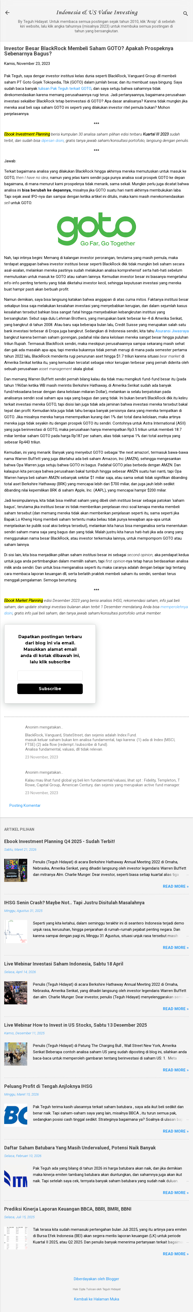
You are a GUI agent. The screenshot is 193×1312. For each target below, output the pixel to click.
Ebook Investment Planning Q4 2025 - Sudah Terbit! (59, 841)
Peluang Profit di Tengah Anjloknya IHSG (48, 1086)
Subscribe (50, 688)
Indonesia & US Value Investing (96, 12)
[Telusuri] (186, 14)
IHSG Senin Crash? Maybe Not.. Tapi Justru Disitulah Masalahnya (74, 902)
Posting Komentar (25, 805)
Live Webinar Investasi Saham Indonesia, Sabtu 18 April (63, 964)
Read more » (176, 886)
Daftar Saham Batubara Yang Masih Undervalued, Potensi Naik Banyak (80, 1147)
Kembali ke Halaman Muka (96, 1299)
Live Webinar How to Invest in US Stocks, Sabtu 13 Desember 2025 (75, 1025)
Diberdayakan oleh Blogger (96, 1279)
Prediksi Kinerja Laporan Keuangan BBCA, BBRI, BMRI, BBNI (67, 1209)
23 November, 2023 (41, 757)
